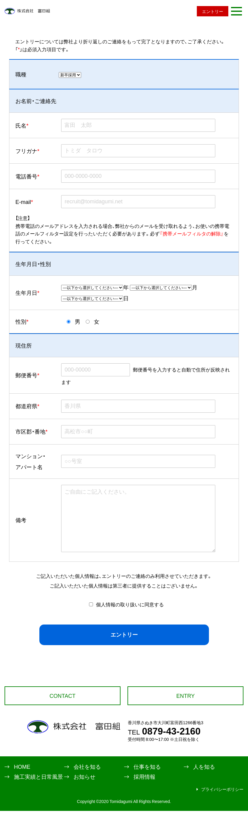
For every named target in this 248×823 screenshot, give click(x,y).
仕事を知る (147, 778)
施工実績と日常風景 (38, 788)
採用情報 (144, 788)
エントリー (212, 11)
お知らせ (84, 788)
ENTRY (185, 708)
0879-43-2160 (164, 743)
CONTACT (63, 708)
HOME (22, 778)
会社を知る (87, 778)
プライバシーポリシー (222, 801)
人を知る (204, 778)
